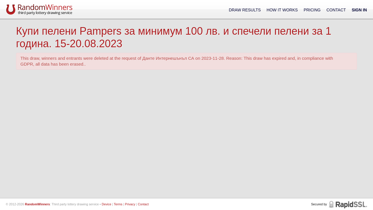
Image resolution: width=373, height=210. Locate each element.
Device (106, 204)
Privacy (130, 204)
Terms (118, 204)
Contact (336, 10)
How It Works (282, 10)
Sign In (359, 10)
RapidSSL (347, 204)
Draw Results (245, 10)
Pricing (312, 10)
